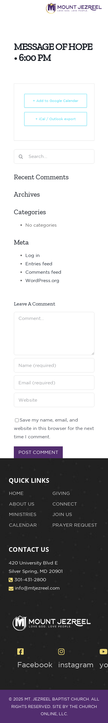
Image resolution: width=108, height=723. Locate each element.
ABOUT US (21, 503)
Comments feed (43, 272)
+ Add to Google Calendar (55, 101)
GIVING (61, 493)
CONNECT (64, 503)
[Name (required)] (54, 365)
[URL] (54, 400)
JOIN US (62, 514)
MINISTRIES (22, 514)
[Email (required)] (54, 382)
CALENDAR (23, 525)
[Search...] (54, 156)
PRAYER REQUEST (74, 525)
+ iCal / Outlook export (55, 119)
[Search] (21, 156)
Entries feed (38, 263)
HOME (16, 493)
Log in (32, 255)
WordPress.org (42, 280)
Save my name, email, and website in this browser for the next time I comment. (54, 428)
